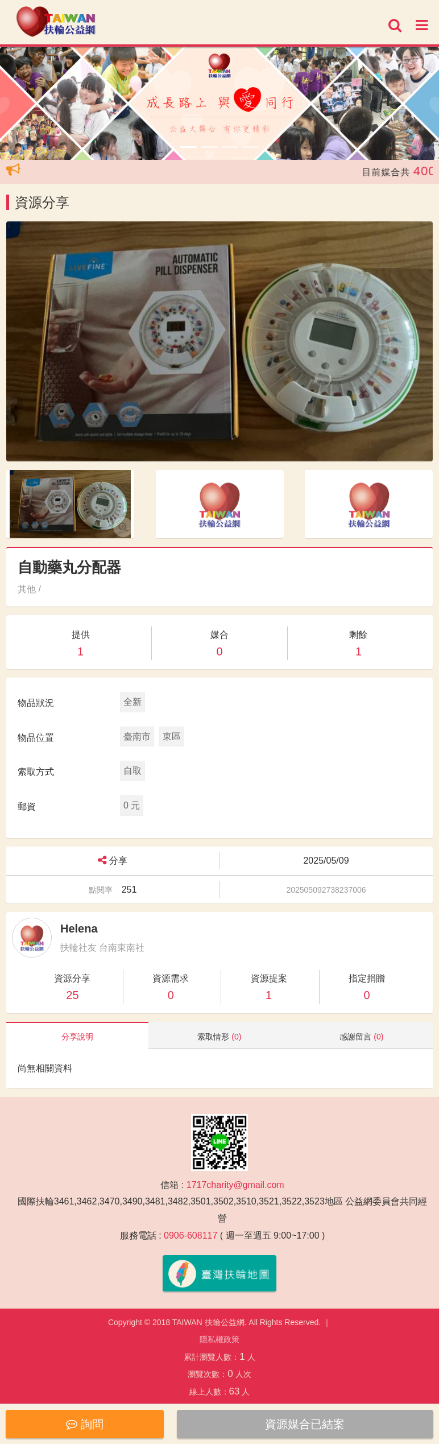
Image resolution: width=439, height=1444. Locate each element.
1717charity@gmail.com (235, 1185)
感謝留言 (361, 1036)
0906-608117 (190, 1235)
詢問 (84, 1424)
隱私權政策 (219, 1339)
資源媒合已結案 (305, 1424)
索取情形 (219, 1036)
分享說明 (77, 1036)
